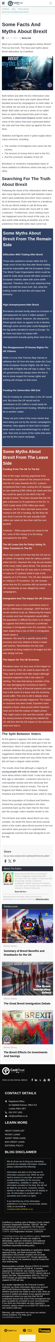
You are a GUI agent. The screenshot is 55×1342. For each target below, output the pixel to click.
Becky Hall (26, 38)
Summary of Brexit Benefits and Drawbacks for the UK (24, 952)
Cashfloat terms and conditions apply (22, 1236)
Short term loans (15, 1138)
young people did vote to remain (20, 771)
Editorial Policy (14, 1146)
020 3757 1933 (15, 1112)
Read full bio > (21, 891)
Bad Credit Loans (15, 1142)
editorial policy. (42, 899)
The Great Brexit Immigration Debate (27, 1003)
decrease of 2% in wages (32, 634)
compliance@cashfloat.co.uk (20, 1209)
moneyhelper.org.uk (11, 1317)
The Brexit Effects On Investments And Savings (25, 1054)
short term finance (25, 118)
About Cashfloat (14, 1131)
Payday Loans (12, 1134)
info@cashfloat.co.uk (18, 1116)
